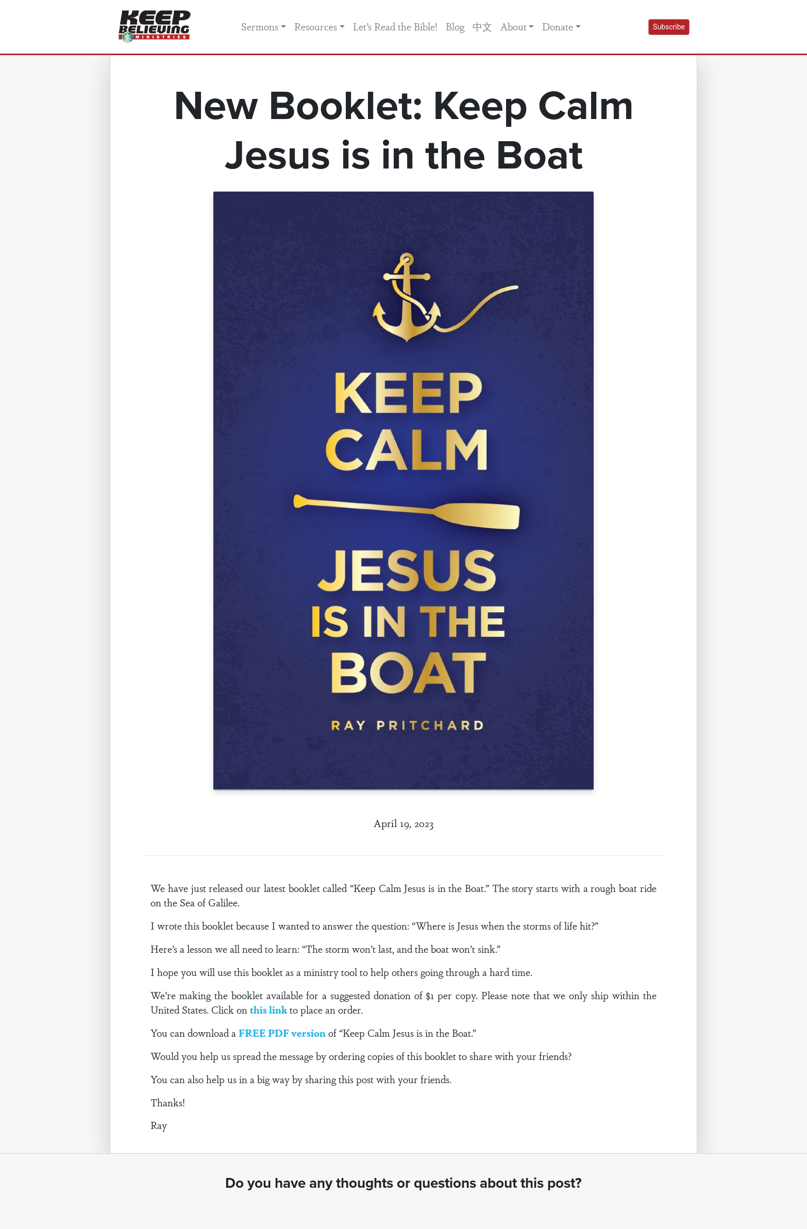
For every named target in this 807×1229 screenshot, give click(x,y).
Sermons (259, 26)
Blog (455, 26)
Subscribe (669, 27)
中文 (482, 26)
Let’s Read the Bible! (395, 26)
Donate (557, 26)
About (513, 26)
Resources (315, 26)
